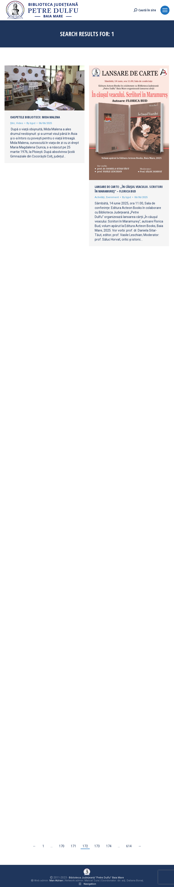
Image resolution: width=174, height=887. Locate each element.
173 (97, 846)
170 (61, 846)
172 (85, 846)
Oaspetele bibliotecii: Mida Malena (35, 117)
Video (19, 123)
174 (108, 846)
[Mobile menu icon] (164, 10)
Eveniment (112, 197)
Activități (100, 197)
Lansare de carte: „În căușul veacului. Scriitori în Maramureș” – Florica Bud (129, 189)
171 (73, 846)
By (31, 123)
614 (129, 846)
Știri (12, 123)
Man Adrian (56, 880)
